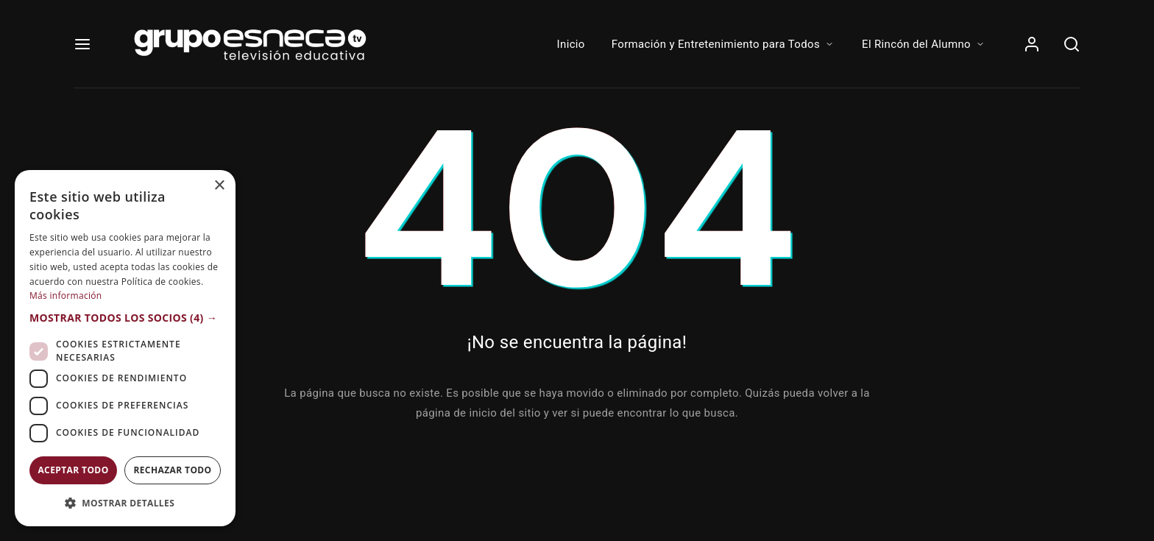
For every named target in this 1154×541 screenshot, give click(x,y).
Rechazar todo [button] (172, 470)
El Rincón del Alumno (924, 44)
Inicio (571, 44)
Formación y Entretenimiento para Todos (723, 44)
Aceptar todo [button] (73, 470)
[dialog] (125, 348)
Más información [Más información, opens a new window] (65, 295)
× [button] (218, 185)
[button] (125, 318)
